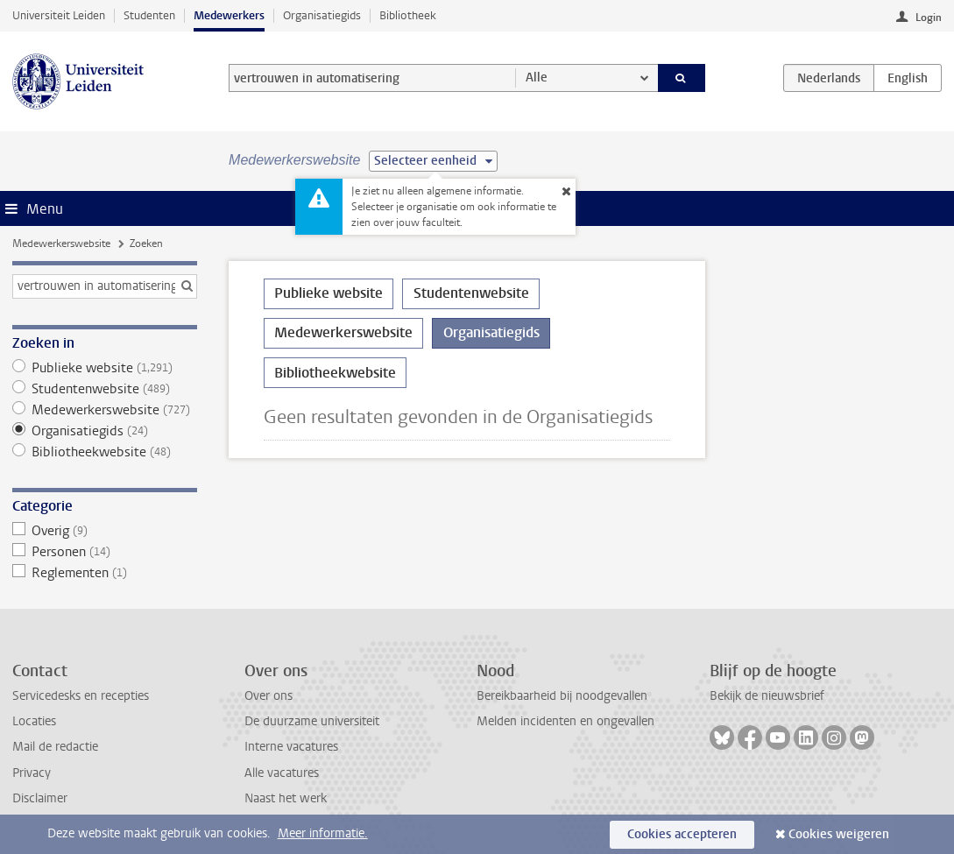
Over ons (268, 696)
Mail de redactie (55, 746)
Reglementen (104, 572)
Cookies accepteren (682, 834)
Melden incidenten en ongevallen (565, 721)
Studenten (149, 15)
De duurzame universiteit (311, 721)
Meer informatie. (323, 833)
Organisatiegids (322, 15)
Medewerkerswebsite (61, 243)
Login (928, 18)
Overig (104, 530)
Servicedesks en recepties (80, 696)
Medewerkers (229, 15)
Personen (104, 551)
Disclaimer (39, 798)
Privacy (31, 773)
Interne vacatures (291, 746)
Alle (537, 77)
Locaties (34, 721)
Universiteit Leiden (58, 15)
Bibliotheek (407, 15)
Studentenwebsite (104, 389)
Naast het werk (285, 798)
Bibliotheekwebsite (104, 452)
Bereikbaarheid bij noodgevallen (562, 696)
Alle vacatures (281, 773)
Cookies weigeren (838, 834)
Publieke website (104, 368)
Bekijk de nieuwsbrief (767, 696)
